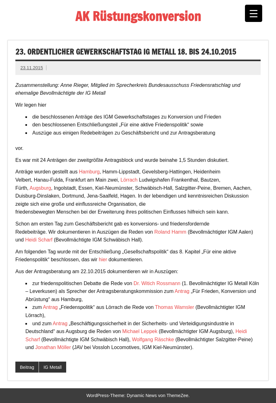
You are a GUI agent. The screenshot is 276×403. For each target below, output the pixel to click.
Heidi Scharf (38, 239)
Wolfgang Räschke (153, 339)
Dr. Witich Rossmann (157, 283)
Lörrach (128, 180)
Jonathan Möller (53, 347)
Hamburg (89, 171)
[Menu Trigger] (253, 13)
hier (103, 259)
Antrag (182, 291)
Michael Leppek (139, 331)
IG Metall (53, 367)
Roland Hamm (170, 232)
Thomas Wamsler (174, 307)
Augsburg (40, 188)
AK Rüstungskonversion (138, 16)
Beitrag (27, 367)
